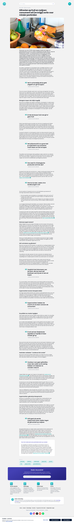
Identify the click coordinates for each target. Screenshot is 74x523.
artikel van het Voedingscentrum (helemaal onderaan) (35, 232)
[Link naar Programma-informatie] (41, 508)
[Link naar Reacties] (34, 508)
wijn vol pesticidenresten (48, 218)
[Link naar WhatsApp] (43, 513)
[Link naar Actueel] (24, 508)
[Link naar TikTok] (37, 513)
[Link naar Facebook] (31, 513)
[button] (53, 4)
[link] (22, 461)
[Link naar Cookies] (46, 510)
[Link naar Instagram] (34, 513)
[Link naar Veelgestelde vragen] (50, 508)
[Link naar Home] (21, 508)
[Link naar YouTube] (40, 513)
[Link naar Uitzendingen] (28, 508)
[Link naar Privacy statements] (40, 510)
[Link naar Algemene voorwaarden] (31, 510)
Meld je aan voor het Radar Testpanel (41, 453)
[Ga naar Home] (4, 3)
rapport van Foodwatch (24, 177)
